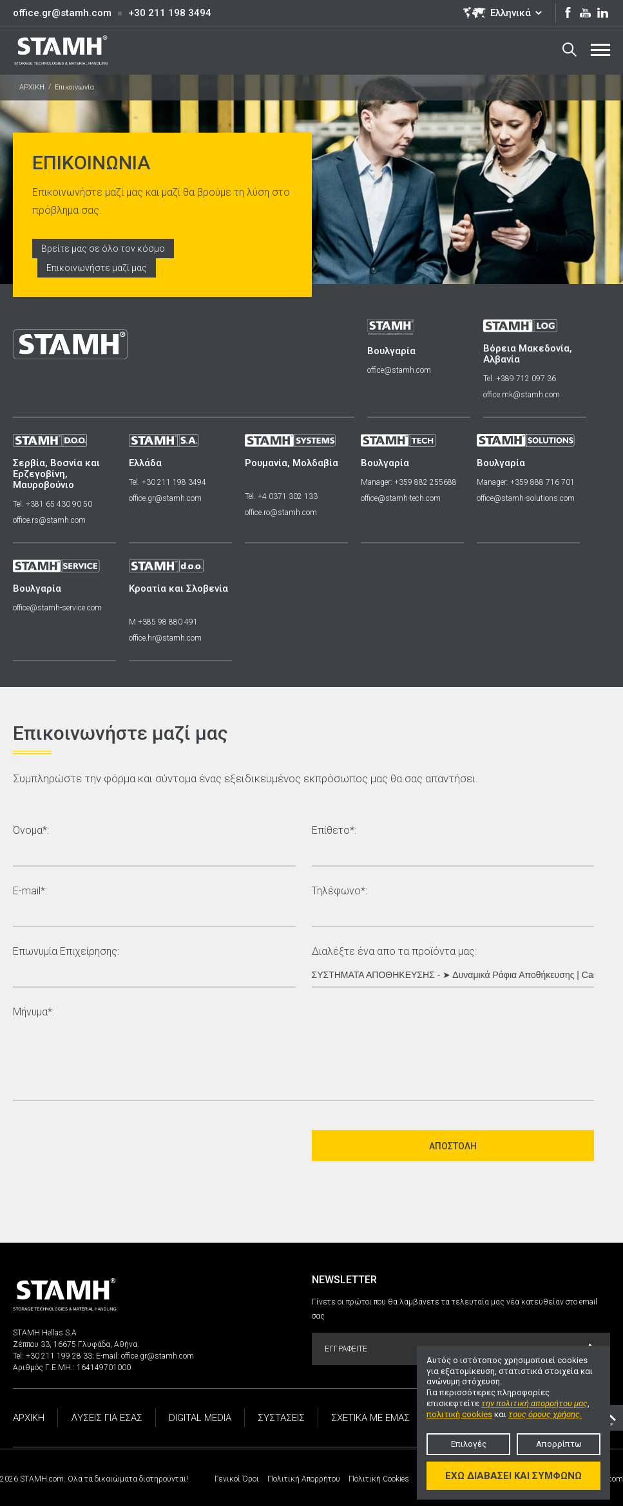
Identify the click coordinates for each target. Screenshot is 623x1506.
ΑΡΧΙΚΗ (31, 87)
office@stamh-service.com (57, 607)
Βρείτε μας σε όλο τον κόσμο (103, 248)
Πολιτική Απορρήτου (303, 1478)
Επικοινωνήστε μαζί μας (96, 268)
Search (569, 49)
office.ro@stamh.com (281, 512)
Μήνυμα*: (33, 1012)
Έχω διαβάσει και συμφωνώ (513, 1476)
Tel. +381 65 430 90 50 (52, 504)
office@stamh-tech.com (401, 498)
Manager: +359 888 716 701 (526, 482)
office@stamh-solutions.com (526, 498)
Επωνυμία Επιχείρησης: (66, 951)
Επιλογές (468, 1444)
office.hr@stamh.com (165, 638)
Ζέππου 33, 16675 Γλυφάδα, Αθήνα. (76, 1344)
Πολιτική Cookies (379, 1478)
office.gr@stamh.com (62, 13)
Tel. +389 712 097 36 (519, 378)
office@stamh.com (399, 370)
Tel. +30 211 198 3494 (167, 482)
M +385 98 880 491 (163, 621)
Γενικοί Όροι (237, 1478)
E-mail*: (30, 891)
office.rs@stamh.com (49, 520)
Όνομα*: (31, 830)
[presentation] (111, 1145)
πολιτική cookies (459, 1414)
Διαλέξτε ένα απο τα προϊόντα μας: (394, 951)
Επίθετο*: (334, 830)
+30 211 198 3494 (169, 13)
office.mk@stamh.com (521, 394)
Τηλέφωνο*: (339, 891)
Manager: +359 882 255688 (409, 482)
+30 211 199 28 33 (59, 1355)
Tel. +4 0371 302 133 (281, 496)
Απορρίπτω (559, 1444)
